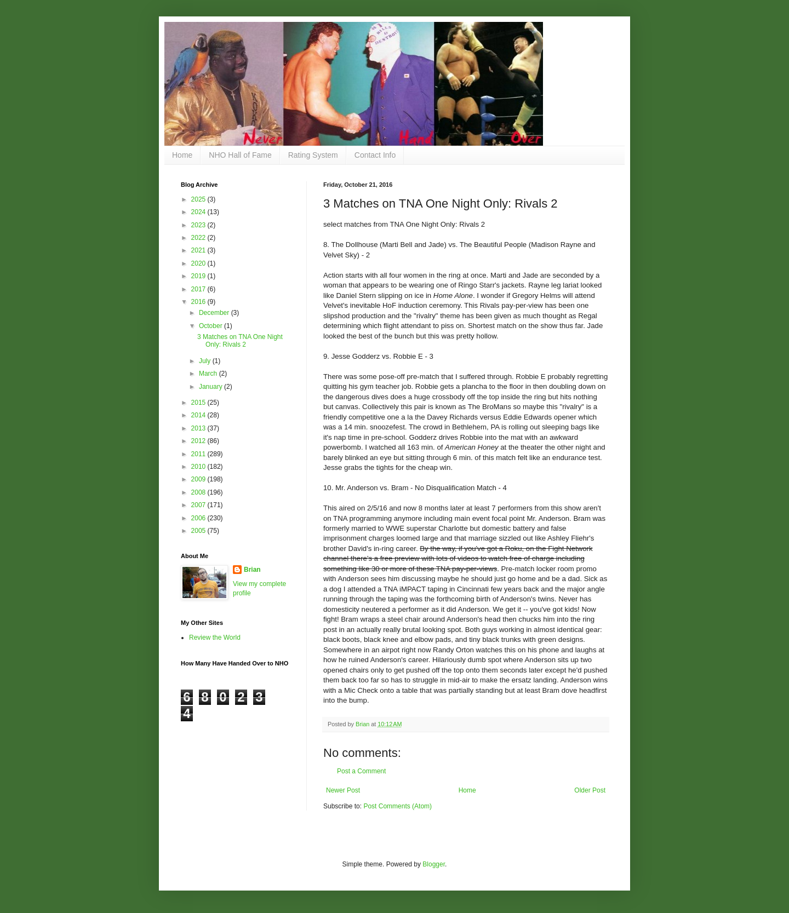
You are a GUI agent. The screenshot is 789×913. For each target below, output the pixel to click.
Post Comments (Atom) (397, 806)
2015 (199, 402)
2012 (199, 441)
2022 (199, 238)
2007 (199, 505)
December (215, 313)
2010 (199, 466)
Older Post (589, 790)
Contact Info (375, 155)
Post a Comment (361, 771)
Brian (252, 569)
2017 (199, 289)
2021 (199, 250)
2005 (199, 531)
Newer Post (343, 790)
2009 (199, 479)
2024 (199, 212)
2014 (199, 415)
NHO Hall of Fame (240, 155)
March (209, 373)
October (211, 326)
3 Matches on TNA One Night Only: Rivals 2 (240, 340)
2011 (199, 454)
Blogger (433, 864)
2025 (199, 199)
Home (182, 155)
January (211, 387)
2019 (199, 276)
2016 (199, 302)
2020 (199, 263)
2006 (199, 518)
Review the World (215, 637)
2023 (199, 225)
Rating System (313, 155)
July (206, 361)
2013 (199, 428)
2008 (199, 492)
